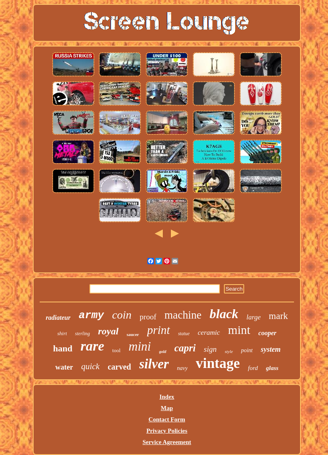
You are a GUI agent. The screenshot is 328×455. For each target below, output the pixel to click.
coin (122, 314)
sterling (82, 333)
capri (185, 347)
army (91, 315)
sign (210, 349)
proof (148, 317)
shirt (62, 333)
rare (92, 345)
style (229, 351)
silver (154, 364)
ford (253, 368)
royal (108, 331)
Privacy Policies (166, 430)
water (64, 367)
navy (182, 368)
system (271, 349)
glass (272, 368)
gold (162, 351)
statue (184, 333)
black (223, 313)
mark (278, 316)
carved (119, 366)
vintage (218, 363)
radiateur (58, 317)
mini (140, 346)
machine (182, 315)
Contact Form (167, 419)
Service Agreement (167, 442)
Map (167, 408)
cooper (267, 333)
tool (116, 350)
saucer (133, 334)
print (158, 329)
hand (62, 348)
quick (90, 366)
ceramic (209, 332)
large (254, 317)
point (247, 350)
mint (239, 329)
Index (167, 396)
